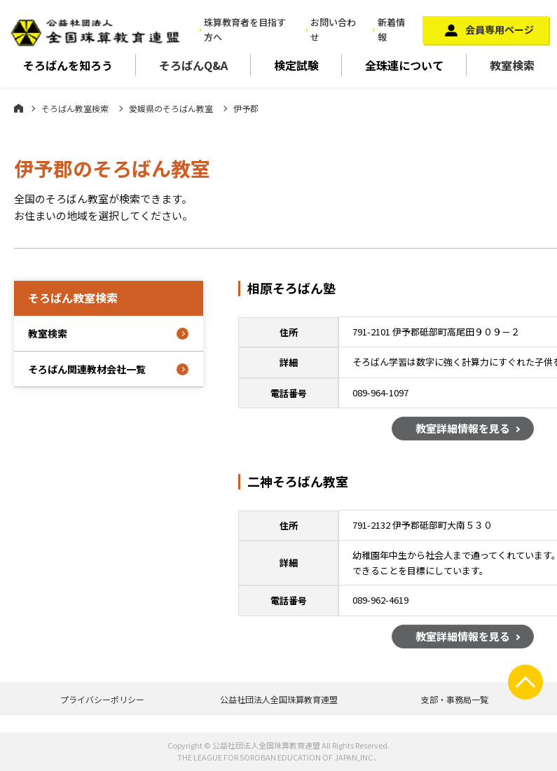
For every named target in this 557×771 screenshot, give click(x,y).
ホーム (18, 108)
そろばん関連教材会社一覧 (87, 369)
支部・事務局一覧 (454, 699)
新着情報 (391, 29)
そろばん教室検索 (75, 108)
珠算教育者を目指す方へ (245, 29)
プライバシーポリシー (102, 699)
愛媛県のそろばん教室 (171, 108)
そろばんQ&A (193, 65)
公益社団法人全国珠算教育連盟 (279, 699)
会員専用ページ (499, 29)
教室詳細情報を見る (462, 430)
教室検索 (512, 65)
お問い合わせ (333, 29)
